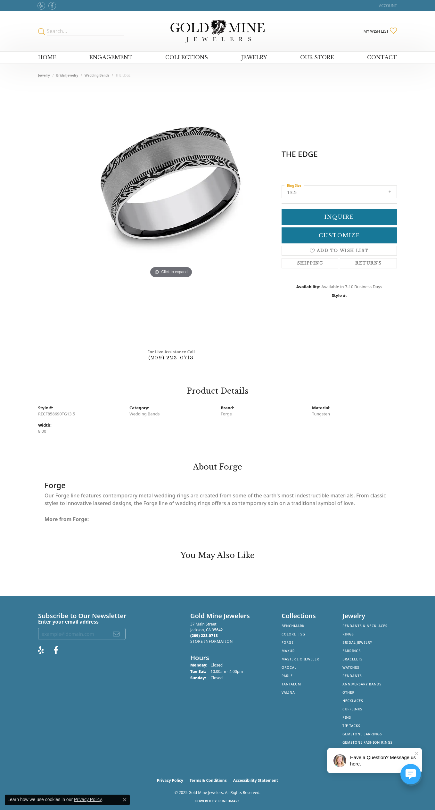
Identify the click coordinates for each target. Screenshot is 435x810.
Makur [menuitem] (288, 651)
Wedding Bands (97, 75)
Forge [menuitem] (288, 642)
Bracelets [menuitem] (352, 659)
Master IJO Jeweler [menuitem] (300, 659)
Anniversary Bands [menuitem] (362, 684)
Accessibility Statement (255, 780)
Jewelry (254, 57)
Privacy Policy (170, 780)
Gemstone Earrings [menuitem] (362, 734)
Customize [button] (339, 235)
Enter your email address (68, 621)
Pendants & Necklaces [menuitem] (364, 626)
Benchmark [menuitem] (293, 626)
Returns (368, 263)
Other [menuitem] (348, 692)
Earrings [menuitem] (351, 651)
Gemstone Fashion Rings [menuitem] (367, 742)
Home (47, 57)
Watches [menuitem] (350, 667)
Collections (186, 57)
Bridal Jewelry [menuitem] (357, 642)
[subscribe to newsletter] (116, 634)
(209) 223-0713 (170, 358)
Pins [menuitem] (346, 717)
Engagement (110, 57)
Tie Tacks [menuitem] (351, 726)
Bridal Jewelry (67, 75)
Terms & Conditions (208, 780)
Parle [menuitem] (287, 676)
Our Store (317, 57)
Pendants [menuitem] (352, 676)
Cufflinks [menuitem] (352, 709)
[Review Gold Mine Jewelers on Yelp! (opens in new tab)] (41, 6)
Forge (226, 414)
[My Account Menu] (388, 5)
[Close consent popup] (125, 800)
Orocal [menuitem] (289, 667)
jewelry (44, 75)
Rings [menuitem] (348, 634)
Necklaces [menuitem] (352, 701)
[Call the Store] (204, 635)
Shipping (310, 263)
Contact (382, 57)
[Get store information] (211, 641)
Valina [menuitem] (288, 692)
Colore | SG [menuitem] (293, 634)
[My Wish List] (380, 31)
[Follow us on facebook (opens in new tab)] (52, 6)
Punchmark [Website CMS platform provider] (229, 801)
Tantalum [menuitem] (291, 684)
